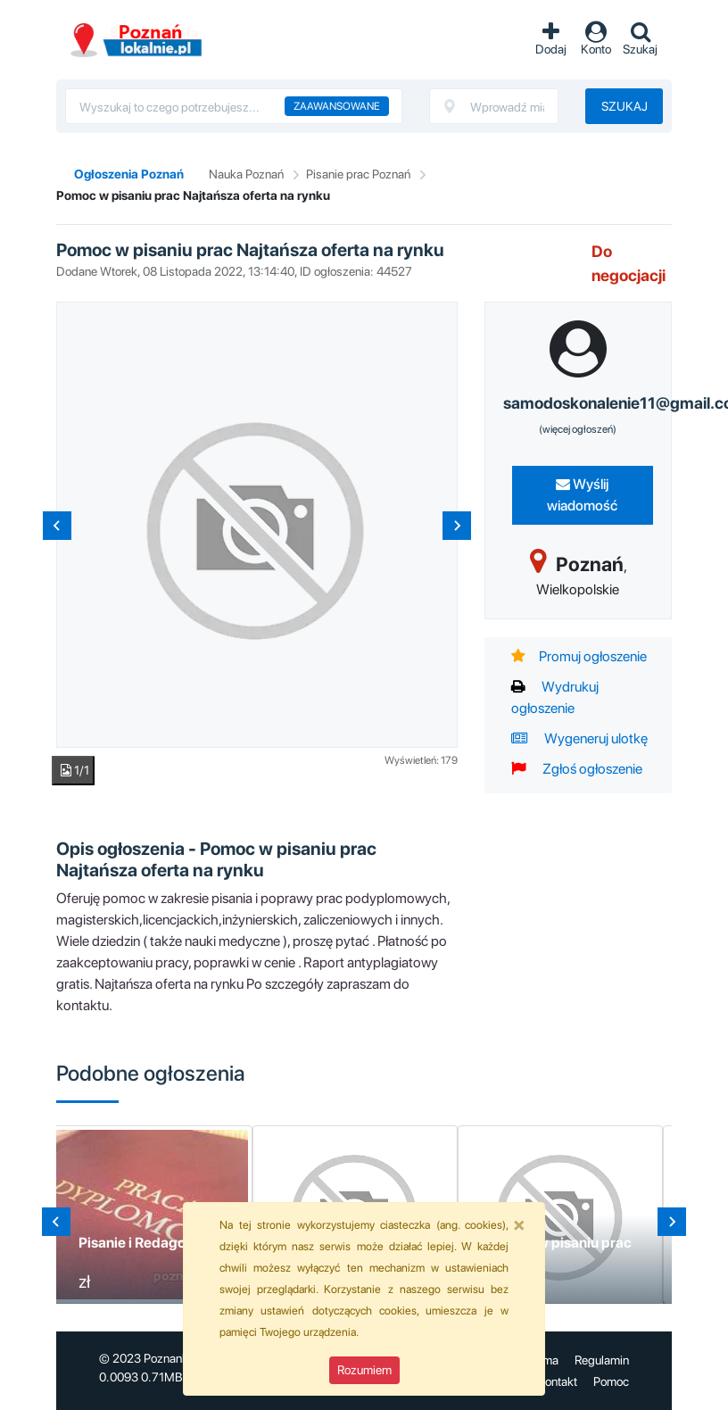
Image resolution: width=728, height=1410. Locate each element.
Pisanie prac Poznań (358, 174)
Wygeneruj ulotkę (579, 738)
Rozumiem (364, 1370)
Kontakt (557, 1381)
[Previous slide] (57, 525)
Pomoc (611, 1381)
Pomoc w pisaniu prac (560, 1242)
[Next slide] (457, 525)
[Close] (519, 1224)
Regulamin (602, 1360)
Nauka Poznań (246, 174)
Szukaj (624, 106)
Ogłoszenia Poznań (129, 174)
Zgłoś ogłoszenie (576, 768)
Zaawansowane (337, 106)
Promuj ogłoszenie (579, 656)
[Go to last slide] (56, 1221)
